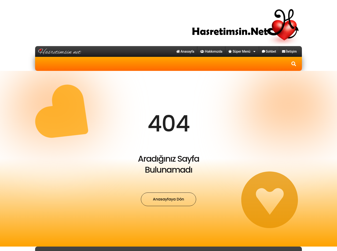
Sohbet (269, 51)
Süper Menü (242, 51)
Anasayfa (185, 51)
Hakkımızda (211, 51)
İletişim (289, 51)
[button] (293, 64)
